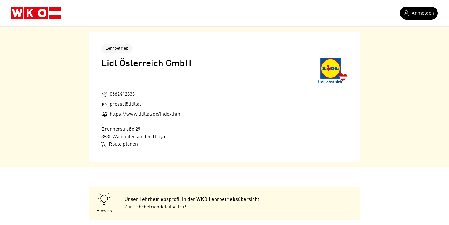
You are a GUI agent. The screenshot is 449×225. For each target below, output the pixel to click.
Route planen (119, 144)
